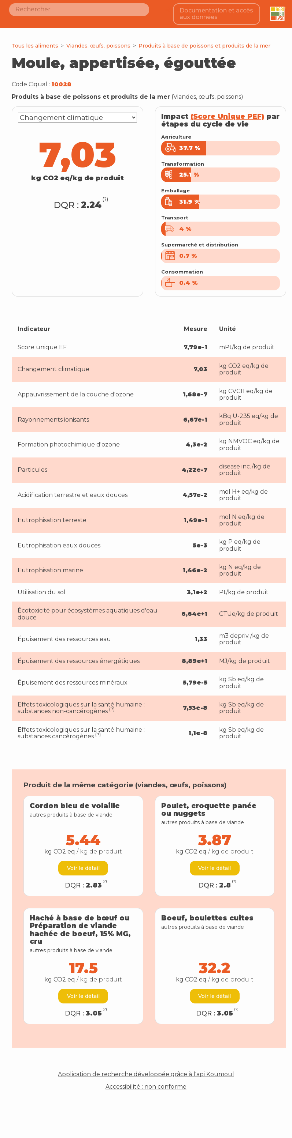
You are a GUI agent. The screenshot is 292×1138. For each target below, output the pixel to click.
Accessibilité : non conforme (146, 1081)
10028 (61, 78)
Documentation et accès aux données (218, 11)
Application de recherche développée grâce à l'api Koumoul (146, 1068)
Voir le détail (83, 862)
